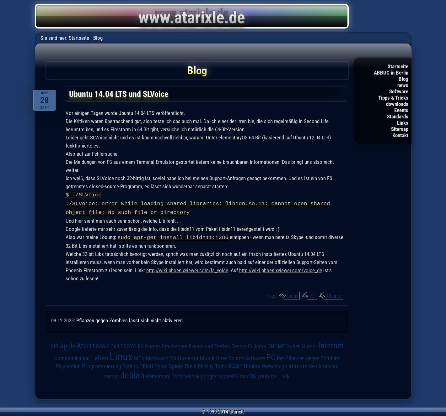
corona (111, 375)
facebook (189, 375)
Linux (292, 294)
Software (398, 91)
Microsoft (157, 357)
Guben (293, 345)
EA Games (149, 345)
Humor (309, 345)
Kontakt (400, 135)
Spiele (176, 365)
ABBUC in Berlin (391, 73)
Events (401, 110)
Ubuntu (334, 294)
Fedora (239, 345)
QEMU (146, 365)
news (402, 85)
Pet (280, 357)
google (208, 375)
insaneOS (227, 375)
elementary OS (162, 375)
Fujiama (257, 345)
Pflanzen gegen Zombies (312, 357)
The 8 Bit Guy (199, 365)
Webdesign (274, 365)
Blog (403, 79)
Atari (84, 344)
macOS (247, 375)
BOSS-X (101, 345)
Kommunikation (72, 357)
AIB (54, 345)
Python (130, 365)
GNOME (276, 345)
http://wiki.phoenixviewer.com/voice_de (280, 269)
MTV (139, 357)
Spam (161, 365)
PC (312, 294)
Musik (207, 357)
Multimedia (184, 357)
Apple (67, 345)
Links (402, 123)
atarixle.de (301, 365)
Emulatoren (174, 345)
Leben (99, 356)
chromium (327, 365)
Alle (286, 375)
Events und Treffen (209, 345)
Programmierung (101, 365)
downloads (397, 104)
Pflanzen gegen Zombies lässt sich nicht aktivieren (129, 319)
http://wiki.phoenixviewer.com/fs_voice (187, 269)
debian (132, 374)
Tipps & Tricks (393, 98)
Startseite (398, 66)
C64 (114, 345)
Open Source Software (240, 357)
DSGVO (129, 345)
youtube (266, 375)
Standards (397, 116)
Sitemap (399, 129)
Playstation (68, 365)
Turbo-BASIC (229, 365)
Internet (331, 344)
